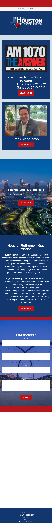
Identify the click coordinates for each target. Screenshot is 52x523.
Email (26, 352)
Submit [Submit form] (26, 398)
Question (26, 379)
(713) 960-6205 (28, 515)
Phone (26, 365)
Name (26, 338)
